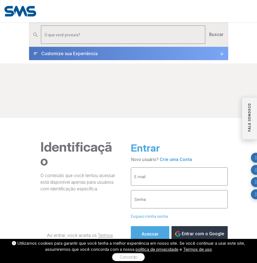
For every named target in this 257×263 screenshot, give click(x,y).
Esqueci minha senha (149, 216)
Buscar (216, 34)
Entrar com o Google (199, 234)
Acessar (150, 234)
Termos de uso (197, 249)
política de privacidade (157, 249)
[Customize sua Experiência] (128, 53)
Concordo (128, 257)
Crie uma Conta (176, 159)
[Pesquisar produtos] (123, 34)
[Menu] (248, 11)
